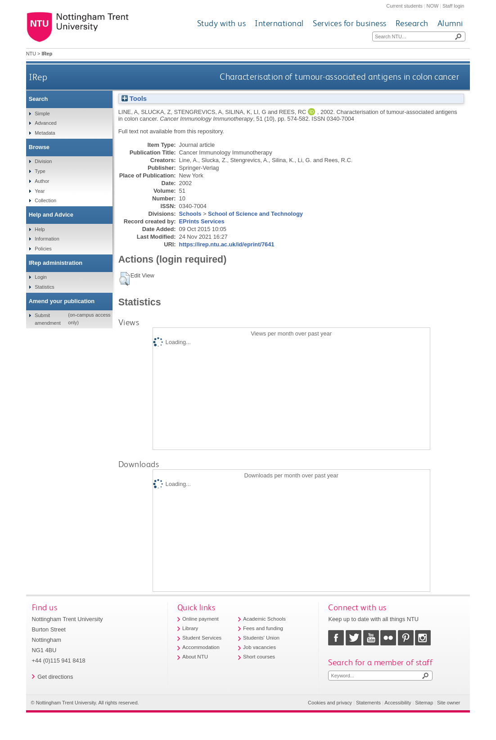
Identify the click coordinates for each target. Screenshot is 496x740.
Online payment (200, 619)
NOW (433, 6)
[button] (124, 279)
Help (40, 229)
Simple (42, 113)
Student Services (201, 637)
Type (40, 171)
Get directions (55, 676)
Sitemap (424, 702)
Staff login (453, 6)
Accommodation (201, 647)
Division (43, 161)
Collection (45, 200)
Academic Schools (264, 619)
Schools (190, 213)
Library (190, 628)
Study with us (221, 23)
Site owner (448, 702)
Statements (368, 702)
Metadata (45, 133)
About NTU (195, 656)
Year (40, 191)
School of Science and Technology (255, 213)
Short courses (259, 656)
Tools (134, 98)
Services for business (350, 23)
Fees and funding (263, 628)
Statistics (44, 287)
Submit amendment (47, 319)
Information (47, 238)
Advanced (45, 123)
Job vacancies (259, 647)
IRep (38, 76)
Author (42, 181)
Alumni (450, 23)
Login (41, 277)
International (279, 23)
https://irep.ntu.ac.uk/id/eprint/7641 (227, 244)
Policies (43, 248)
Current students (404, 6)
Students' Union (261, 637)
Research (412, 23)
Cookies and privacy (330, 702)
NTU (31, 53)
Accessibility (397, 702)
